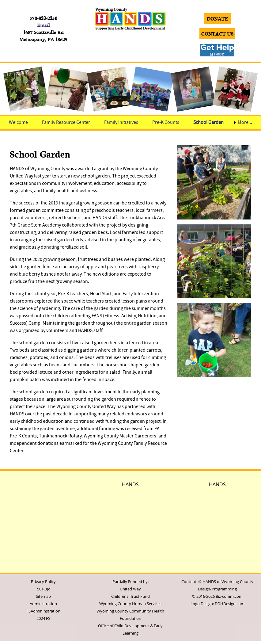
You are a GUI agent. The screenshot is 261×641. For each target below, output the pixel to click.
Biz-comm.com (229, 596)
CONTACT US (217, 33)
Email (43, 25)
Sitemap (43, 596)
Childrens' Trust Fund (130, 596)
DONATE (217, 18)
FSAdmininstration (43, 611)
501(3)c (43, 589)
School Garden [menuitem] (208, 122)
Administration (43, 603)
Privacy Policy (43, 581)
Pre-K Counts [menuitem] (165, 122)
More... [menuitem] (245, 122)
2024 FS (43, 618)
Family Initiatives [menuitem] (121, 122)
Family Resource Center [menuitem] (66, 122)
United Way (130, 589)
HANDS (130, 484)
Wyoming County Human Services (130, 603)
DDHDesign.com (229, 603)
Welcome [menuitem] (18, 122)
